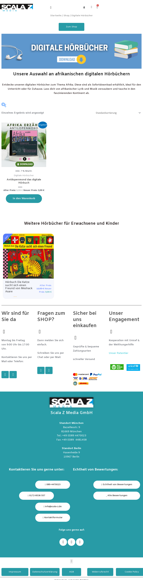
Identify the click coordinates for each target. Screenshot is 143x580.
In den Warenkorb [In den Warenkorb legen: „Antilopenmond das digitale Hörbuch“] (24, 198)
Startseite (55, 15)
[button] (50, 7)
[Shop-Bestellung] (118, 112)
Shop (66, 15)
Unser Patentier (118, 353)
